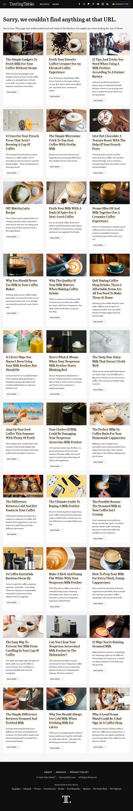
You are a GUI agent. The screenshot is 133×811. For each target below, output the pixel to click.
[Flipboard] (88, 4)
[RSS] (107, 4)
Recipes (44, 4)
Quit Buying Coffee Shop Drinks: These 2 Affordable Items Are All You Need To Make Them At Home (107, 289)
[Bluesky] (98, 4)
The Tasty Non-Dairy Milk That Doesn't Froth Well (108, 361)
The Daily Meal (100, 789)
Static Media (49, 777)
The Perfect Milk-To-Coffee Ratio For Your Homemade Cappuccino (108, 434)
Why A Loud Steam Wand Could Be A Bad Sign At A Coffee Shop (107, 718)
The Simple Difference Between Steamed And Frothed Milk (21, 718)
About (48, 772)
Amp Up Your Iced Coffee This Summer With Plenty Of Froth (20, 434)
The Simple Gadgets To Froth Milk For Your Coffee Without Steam (21, 64)
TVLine (37, 789)
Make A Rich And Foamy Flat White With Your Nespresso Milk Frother (65, 578)
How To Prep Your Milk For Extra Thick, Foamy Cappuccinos (108, 578)
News (55, 4)
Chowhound (49, 789)
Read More (11, 92)
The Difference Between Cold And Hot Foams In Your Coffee (21, 506)
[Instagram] (102, 4)
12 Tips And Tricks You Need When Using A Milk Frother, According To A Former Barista (108, 68)
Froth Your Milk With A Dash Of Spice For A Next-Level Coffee (65, 212)
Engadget (16, 789)
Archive (61, 772)
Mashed (86, 789)
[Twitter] (84, 4)
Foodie (61, 789)
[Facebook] (79, 4)
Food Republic (73, 789)
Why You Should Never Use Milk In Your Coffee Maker (22, 285)
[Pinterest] (93, 4)
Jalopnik (27, 789)
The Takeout (115, 789)
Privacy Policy (79, 772)
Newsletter (120, 4)
